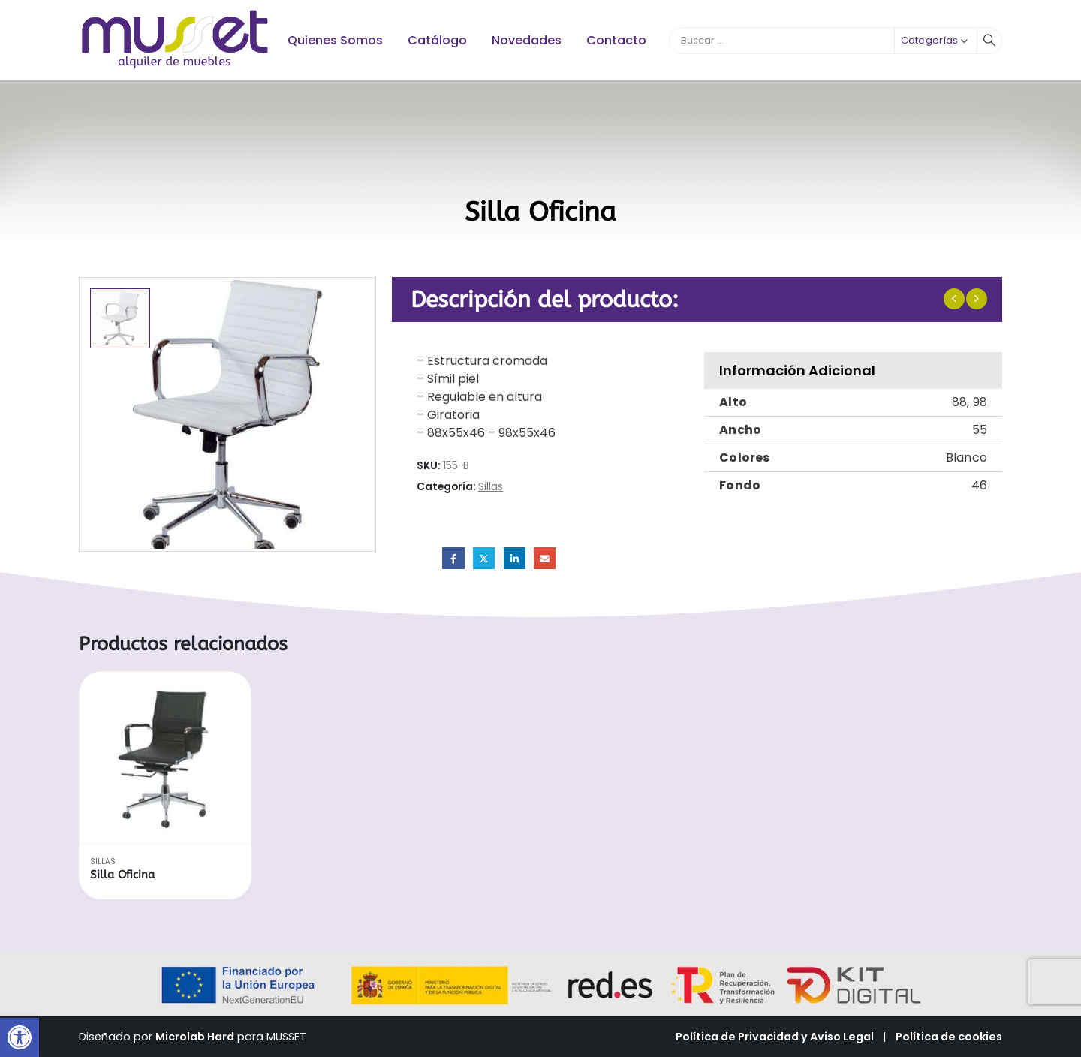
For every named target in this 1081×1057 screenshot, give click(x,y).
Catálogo (437, 40)
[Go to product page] (165, 757)
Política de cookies (949, 1036)
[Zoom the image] (175, 14)
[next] (976, 298)
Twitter (484, 558)
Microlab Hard (194, 1036)
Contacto (616, 40)
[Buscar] (989, 40)
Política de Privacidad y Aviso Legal (775, 1036)
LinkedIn (514, 558)
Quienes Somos (335, 40)
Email (545, 558)
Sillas (490, 487)
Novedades (527, 40)
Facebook (453, 558)
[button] (19, 1037)
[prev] (954, 298)
